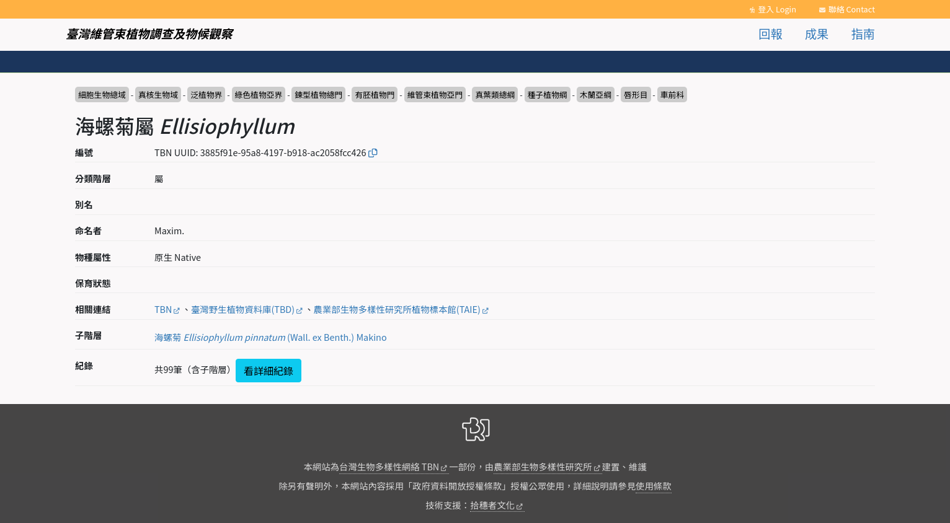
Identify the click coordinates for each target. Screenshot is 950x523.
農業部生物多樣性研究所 (543, 466)
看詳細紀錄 (268, 370)
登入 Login (777, 9)
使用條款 (654, 485)
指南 (863, 33)
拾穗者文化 (492, 504)
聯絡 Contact (851, 9)
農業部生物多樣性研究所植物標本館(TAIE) (397, 308)
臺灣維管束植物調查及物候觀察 (149, 33)
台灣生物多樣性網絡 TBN (389, 466)
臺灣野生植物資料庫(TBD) (243, 308)
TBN (163, 308)
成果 (816, 33)
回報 (770, 33)
